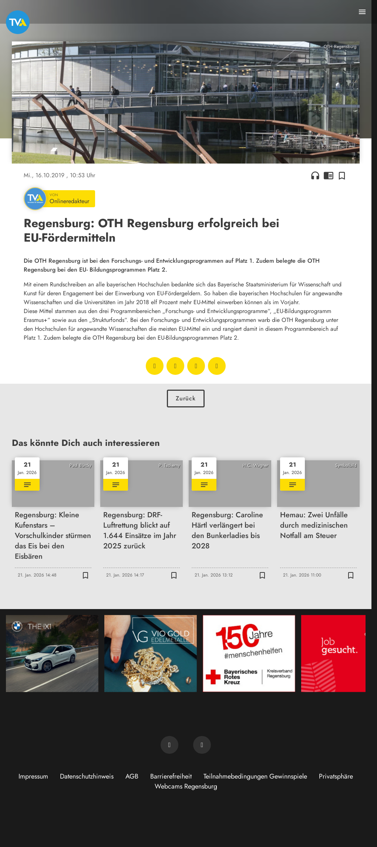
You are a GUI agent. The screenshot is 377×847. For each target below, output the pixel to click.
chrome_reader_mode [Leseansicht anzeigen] (328, 175)
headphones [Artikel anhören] (315, 175)
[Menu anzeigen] (362, 12)
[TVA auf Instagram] (202, 745)
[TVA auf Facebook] (169, 745)
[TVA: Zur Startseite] (18, 22)
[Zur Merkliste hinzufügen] (342, 175)
